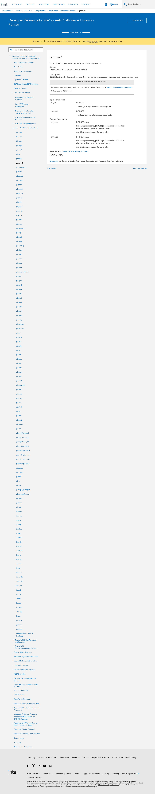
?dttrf (18, 599)
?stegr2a (19, 577)
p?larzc (19, 363)
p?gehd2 (19, 193)
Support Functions (21, 690)
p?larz (18, 355)
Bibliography (19, 738)
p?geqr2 (19, 206)
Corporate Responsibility (102, 757)
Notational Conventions (23, 71)
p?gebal (19, 185)
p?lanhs (19, 267)
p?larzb (19, 359)
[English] (114, 4)
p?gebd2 (19, 189)
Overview (17, 75)
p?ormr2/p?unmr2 (23, 463)
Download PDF (137, 20)
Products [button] (17, 4)
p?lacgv (19, 145)
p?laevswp (20, 246)
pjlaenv (19, 629)
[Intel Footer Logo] (13, 772)
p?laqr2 (19, 302)
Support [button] (30, 4)
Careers (85, 757)
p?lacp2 (19, 233)
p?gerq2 (19, 211)
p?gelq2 (19, 198)
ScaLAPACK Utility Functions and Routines (25, 641)
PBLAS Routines (20, 674)
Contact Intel (52, 757)
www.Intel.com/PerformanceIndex (119, 87)
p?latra (18, 402)
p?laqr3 (19, 307)
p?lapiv (19, 280)
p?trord (19, 498)
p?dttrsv (19, 180)
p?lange (19, 263)
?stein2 (19, 585)
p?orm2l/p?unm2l (23, 450)
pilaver (18, 154)
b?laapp (19, 132)
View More (76, 32)
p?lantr (19, 276)
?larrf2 (18, 555)
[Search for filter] (25, 49)
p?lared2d (20, 328)
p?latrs (18, 411)
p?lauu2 (19, 420)
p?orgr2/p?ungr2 (22, 446)
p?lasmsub (20, 385)
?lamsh (19, 516)
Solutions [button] (44, 4)
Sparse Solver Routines (23, 652)
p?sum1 (19, 172)
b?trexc (19, 141)
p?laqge (19, 289)
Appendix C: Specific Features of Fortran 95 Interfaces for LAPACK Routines (25, 716)
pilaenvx (19, 625)
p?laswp (19, 398)
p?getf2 (19, 215)
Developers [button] (59, 4)
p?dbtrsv (19, 176)
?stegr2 (19, 572)
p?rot (18, 481)
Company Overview (35, 757)
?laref (18, 533)
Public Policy (130, 757)
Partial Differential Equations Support (25, 679)
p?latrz (18, 416)
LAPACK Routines (20, 88)
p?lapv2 (19, 285)
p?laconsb (20, 228)
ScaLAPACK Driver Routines (25, 123)
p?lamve (19, 259)
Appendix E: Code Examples (24, 729)
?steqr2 (19, 612)
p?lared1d (20, 324)
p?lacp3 (19, 237)
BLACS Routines (20, 695)
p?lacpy (19, 241)
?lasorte (19, 564)
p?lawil (18, 429)
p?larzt (18, 368)
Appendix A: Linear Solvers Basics (26, 703)
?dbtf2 (18, 590)
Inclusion (119, 757)
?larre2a (19, 551)
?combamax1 (21, 167)
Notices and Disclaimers (23, 747)
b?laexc (19, 137)
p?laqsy (19, 320)
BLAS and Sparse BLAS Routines (26, 84)
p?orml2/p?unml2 (23, 459)
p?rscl (18, 485)
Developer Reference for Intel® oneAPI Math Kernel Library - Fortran (26, 57)
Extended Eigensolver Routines (26, 657)
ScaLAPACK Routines (22, 93)
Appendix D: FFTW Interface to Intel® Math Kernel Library (25, 724)
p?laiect (19, 254)
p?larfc (18, 341)
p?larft (18, 350)
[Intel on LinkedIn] (39, 766)
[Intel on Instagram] (51, 766)
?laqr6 (18, 524)
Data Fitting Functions (22, 699)
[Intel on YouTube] (45, 766)
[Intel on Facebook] (28, 766)
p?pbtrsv (19, 468)
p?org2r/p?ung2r (22, 437)
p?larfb (19, 337)
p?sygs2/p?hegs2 (23, 490)
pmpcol (19, 158)
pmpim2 (19, 163)
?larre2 (19, 546)
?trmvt (18, 616)
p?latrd (19, 407)
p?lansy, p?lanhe (22, 272)
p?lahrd (19, 250)
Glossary (17, 742)
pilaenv (19, 620)
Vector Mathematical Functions (25, 661)
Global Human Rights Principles (108, 785)
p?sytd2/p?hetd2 (22, 494)
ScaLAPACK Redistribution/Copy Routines (26, 647)
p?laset (19, 381)
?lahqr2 (19, 511)
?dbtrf (18, 594)
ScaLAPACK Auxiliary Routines (26, 128)
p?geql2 (19, 202)
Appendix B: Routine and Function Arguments (26, 709)
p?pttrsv (19, 472)
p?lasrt (18, 389)
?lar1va (19, 529)
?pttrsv (19, 607)
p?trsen (19, 503)
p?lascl (19, 372)
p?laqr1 (19, 298)
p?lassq (19, 394)
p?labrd (19, 219)
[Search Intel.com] (141, 4)
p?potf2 (19, 477)
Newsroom (64, 757)
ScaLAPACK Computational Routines (25, 118)
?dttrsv (19, 603)
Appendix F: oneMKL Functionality (27, 734)
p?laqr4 (19, 311)
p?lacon (19, 224)
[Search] (125, 4)
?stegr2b (19, 581)
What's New (18, 67)
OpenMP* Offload (21, 80)
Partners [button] (73, 4)
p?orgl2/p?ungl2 (22, 442)
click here (93, 41)
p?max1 (19, 150)
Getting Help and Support (24, 62)
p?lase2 (19, 376)
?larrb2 (19, 538)
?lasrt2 (18, 568)
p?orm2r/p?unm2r (23, 455)
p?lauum (19, 424)
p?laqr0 (19, 294)
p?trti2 (18, 507)
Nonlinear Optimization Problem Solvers (26, 685)
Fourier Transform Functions (24, 670)
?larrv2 (19, 559)
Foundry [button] (86, 4)
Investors (76, 757)
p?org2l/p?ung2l (22, 433)
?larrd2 (19, 542)
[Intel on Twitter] (33, 766)
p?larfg (19, 346)
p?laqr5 (19, 315)
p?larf (18, 333)
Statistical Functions (21, 665)
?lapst (18, 520)
